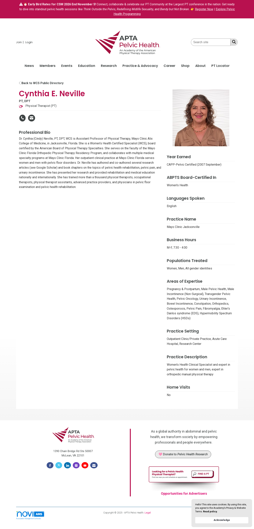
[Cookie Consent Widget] (221, 513)
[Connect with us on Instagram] (76, 465)
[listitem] (20, 42)
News (29, 65)
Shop (185, 65)
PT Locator (220, 65)
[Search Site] (233, 41)
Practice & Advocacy (140, 65)
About (200, 65)
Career (169, 65)
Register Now (204, 9)
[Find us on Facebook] (50, 465)
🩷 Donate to (183, 454)
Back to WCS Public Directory (41, 83)
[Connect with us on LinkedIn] (67, 465)
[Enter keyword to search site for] (210, 42)
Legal (148, 512)
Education (86, 65)
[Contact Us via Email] (94, 465)
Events (66, 65)
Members (48, 65)
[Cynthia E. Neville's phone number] (22, 118)
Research (109, 65)
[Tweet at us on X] (58, 465)
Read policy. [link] (210, 511)
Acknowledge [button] (222, 520)
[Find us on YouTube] (85, 465)
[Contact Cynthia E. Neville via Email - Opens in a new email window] (31, 118)
